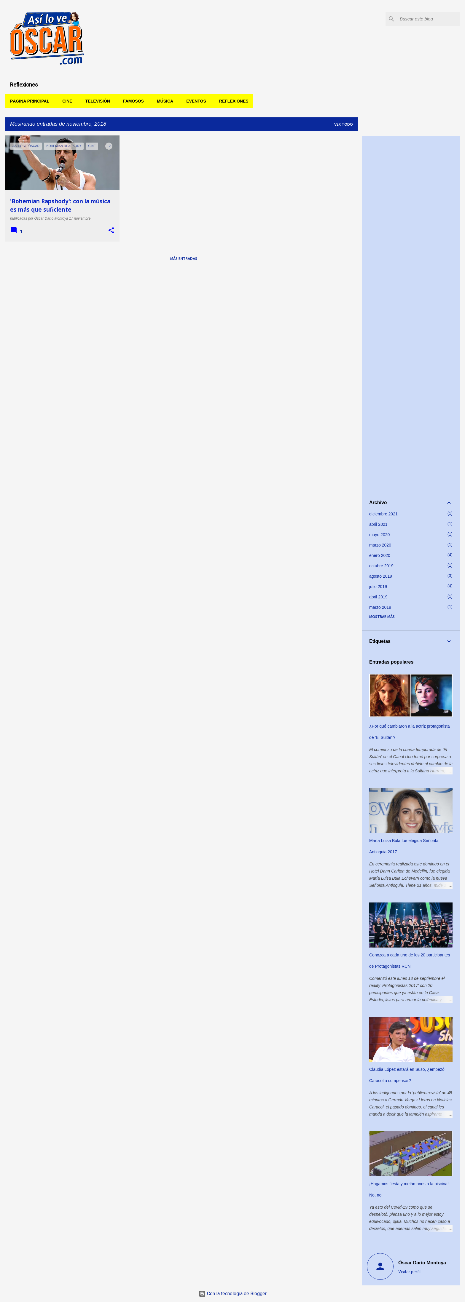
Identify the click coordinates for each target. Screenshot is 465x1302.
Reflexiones (234, 101)
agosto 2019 (380, 576)
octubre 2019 (381, 565)
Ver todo (343, 124)
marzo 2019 (380, 607)
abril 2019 (378, 597)
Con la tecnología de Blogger (233, 1293)
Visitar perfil (409, 1271)
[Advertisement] (411, 232)
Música (165, 101)
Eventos (196, 101)
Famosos (133, 101)
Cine (67, 101)
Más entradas (183, 259)
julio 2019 (378, 586)
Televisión (97, 101)
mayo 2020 (379, 534)
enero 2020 (379, 555)
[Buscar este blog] (428, 19)
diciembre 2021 (383, 514)
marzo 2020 (380, 545)
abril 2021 (378, 524)
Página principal (29, 101)
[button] (111, 230)
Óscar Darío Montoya (422, 1262)
